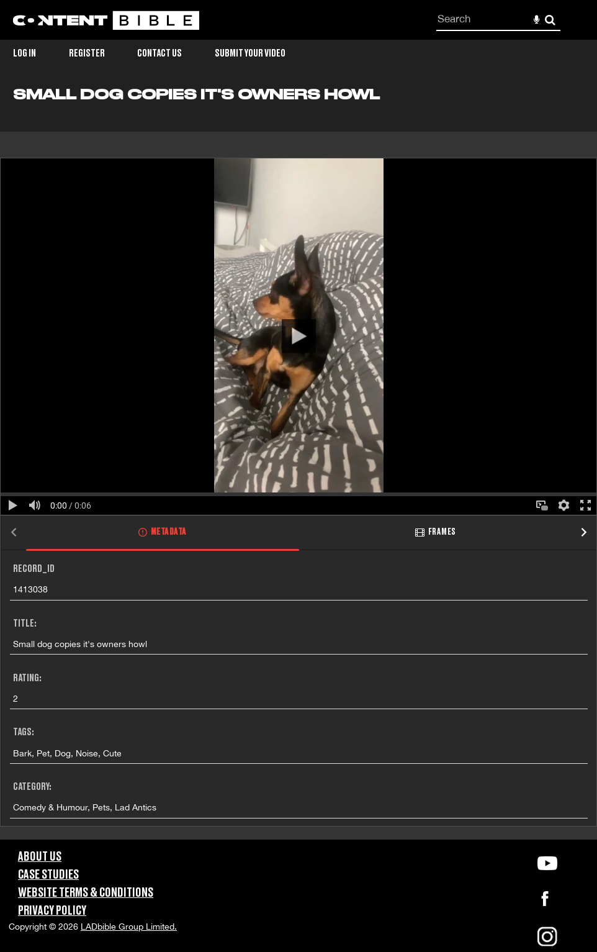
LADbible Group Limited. (129, 927)
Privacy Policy (52, 911)
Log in (24, 53)
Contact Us (159, 53)
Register (87, 53)
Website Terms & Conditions (85, 893)
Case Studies (48, 875)
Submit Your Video (250, 53)
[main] (298, 463)
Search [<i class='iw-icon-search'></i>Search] (550, 19)
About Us (39, 857)
